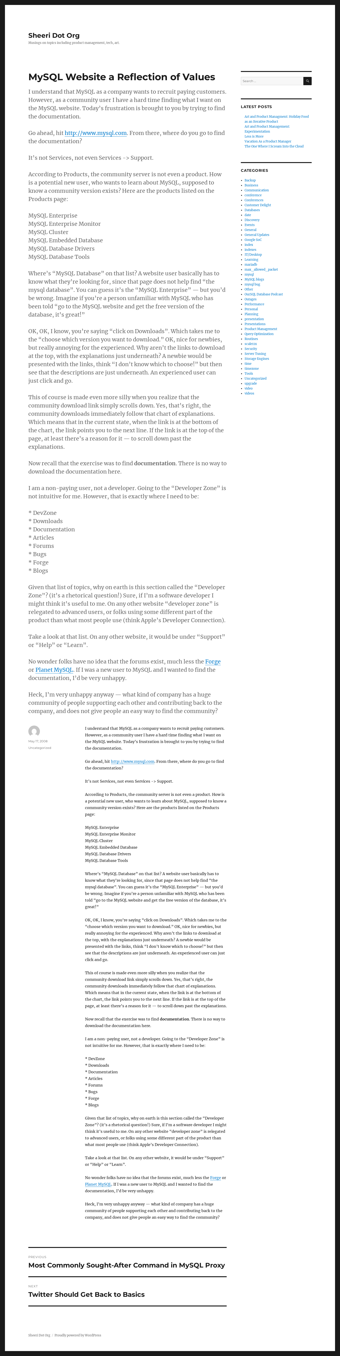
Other (249, 289)
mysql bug (252, 284)
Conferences (254, 200)
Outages (251, 299)
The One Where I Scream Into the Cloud (274, 146)
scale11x (251, 344)
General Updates (257, 235)
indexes (250, 250)
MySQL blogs (254, 279)
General (250, 230)
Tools (249, 374)
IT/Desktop (253, 255)
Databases (252, 210)
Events (250, 225)
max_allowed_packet (261, 270)
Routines (251, 339)
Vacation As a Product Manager (268, 141)
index (249, 245)
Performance (254, 304)
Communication (257, 190)
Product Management (261, 329)
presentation (254, 319)
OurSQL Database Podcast (264, 294)
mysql (249, 275)
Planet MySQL (54, 669)
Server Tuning (255, 354)
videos (249, 393)
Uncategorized (256, 379)
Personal (251, 309)
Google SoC (253, 240)
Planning (251, 314)
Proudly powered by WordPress (78, 1335)
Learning (251, 260)
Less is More (254, 136)
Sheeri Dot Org (54, 35)
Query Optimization (259, 334)
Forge (213, 661)
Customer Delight (258, 205)
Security (251, 349)
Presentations (255, 324)
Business (251, 185)
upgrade (251, 384)
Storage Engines (257, 359)
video (249, 388)
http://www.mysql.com (96, 133)
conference (253, 195)
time (248, 364)
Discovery (252, 220)
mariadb (251, 265)
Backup (250, 180)
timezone (252, 369)
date (248, 215)
